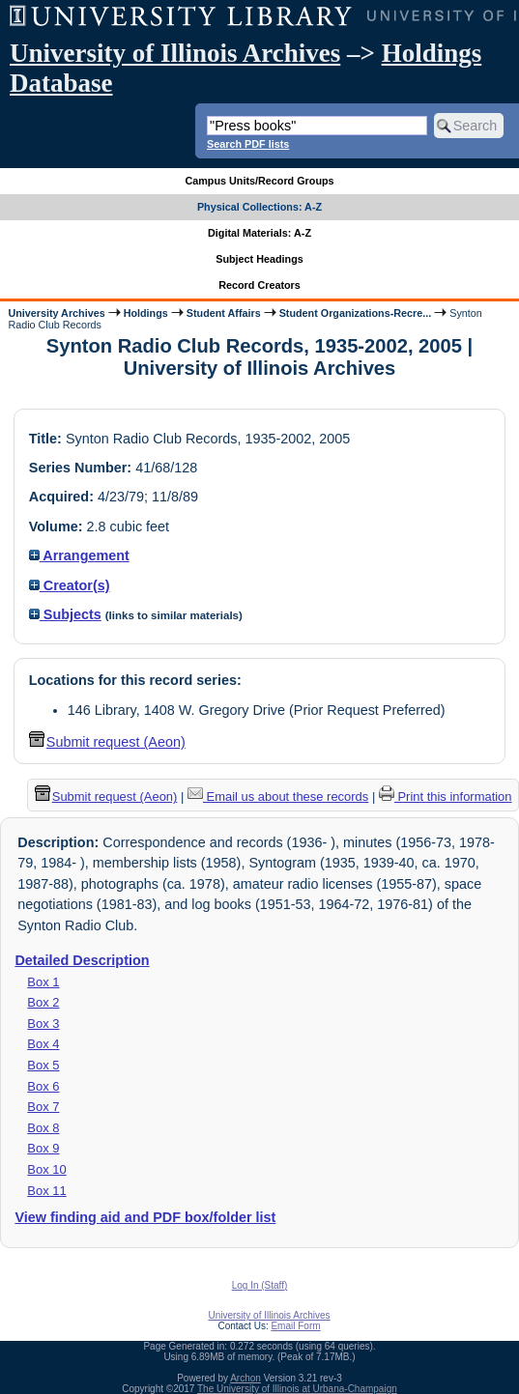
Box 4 (43, 1044)
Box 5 (43, 1065)
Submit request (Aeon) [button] (107, 742)
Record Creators (259, 285)
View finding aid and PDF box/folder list (144, 1217)
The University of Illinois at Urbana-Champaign (297, 1388)
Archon (245, 1378)
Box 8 (43, 1128)
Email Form (295, 1326)
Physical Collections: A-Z (259, 207)
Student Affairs (224, 313)
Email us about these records (277, 796)
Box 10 (46, 1169)
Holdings (146, 313)
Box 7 (43, 1106)
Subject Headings (259, 259)
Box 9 (43, 1148)
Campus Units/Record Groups (259, 180)
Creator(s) (69, 585)
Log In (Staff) (260, 1285)
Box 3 (43, 1023)
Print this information (445, 796)
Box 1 (43, 982)
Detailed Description (81, 960)
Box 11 (46, 1190)
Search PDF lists (248, 144)
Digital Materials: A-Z (259, 233)
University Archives (56, 313)
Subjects (65, 614)
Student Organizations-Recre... (355, 313)
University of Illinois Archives (175, 53)
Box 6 (43, 1086)
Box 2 (43, 1002)
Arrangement (79, 555)
